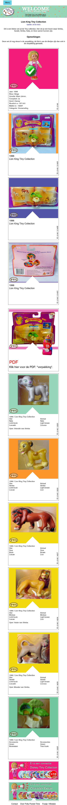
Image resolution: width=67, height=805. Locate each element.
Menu (7, 3)
